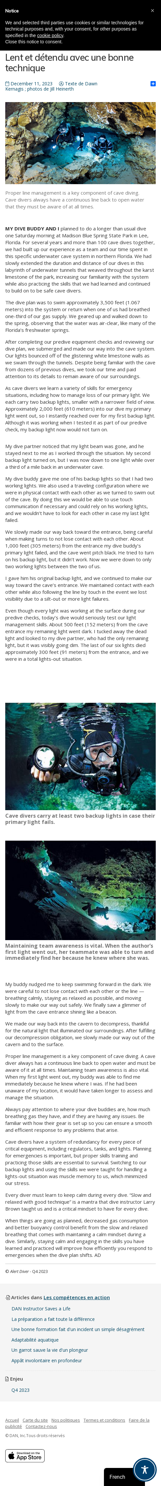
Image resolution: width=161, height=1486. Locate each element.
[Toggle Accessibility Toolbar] (144, 1469)
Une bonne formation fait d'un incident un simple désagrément (78, 1329)
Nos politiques (65, 1420)
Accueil (12, 1420)
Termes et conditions (104, 1420)
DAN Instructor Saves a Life (40, 1308)
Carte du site (35, 1420)
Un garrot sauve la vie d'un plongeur (49, 1350)
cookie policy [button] (50, 35)
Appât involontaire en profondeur (46, 1360)
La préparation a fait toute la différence (53, 1319)
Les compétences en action (77, 1297)
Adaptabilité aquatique (35, 1340)
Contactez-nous (41, 1426)
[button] (152, 10)
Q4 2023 (20, 1390)
